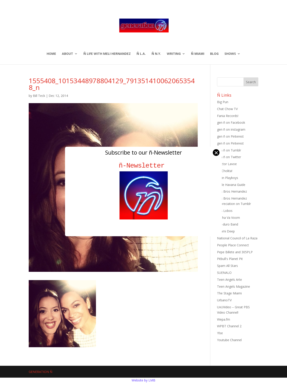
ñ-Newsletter (143, 165)
